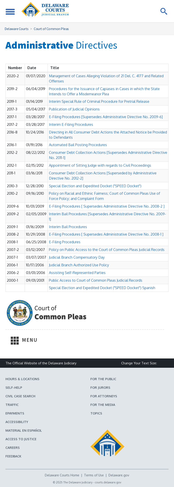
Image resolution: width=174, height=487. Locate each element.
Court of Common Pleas (51, 28)
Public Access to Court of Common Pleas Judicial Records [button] (95, 280)
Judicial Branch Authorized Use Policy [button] (79, 265)
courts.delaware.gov (108, 482)
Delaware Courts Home (62, 475)
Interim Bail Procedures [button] (68, 227)
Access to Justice (20, 439)
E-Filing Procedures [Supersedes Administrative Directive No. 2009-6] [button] (106, 117)
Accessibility (16, 422)
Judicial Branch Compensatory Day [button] (77, 257)
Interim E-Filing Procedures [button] (71, 124)
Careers (12, 448)
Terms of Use (94, 475)
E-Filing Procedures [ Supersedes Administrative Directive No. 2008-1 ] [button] (106, 234)
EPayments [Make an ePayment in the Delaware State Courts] (14, 413)
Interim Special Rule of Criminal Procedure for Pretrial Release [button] (99, 101)
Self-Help (13, 387)
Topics (96, 413)
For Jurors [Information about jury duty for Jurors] (100, 387)
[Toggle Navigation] (10, 11)
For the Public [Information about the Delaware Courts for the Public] (103, 379)
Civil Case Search (20, 396)
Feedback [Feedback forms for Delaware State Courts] (13, 456)
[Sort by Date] (32, 68)
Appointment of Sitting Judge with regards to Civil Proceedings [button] (100, 165)
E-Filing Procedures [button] (64, 242)
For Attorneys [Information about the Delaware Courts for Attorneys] (103, 396)
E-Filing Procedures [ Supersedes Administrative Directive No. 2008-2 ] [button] (106, 206)
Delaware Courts (17, 28)
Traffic (12, 405)
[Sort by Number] (15, 68)
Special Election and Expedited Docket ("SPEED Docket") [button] (95, 186)
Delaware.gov (119, 475)
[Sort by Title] (54, 68)
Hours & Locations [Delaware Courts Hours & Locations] (22, 379)
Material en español (23, 430)
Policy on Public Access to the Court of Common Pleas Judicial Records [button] (106, 249)
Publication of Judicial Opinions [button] (74, 109)
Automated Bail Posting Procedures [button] (78, 145)
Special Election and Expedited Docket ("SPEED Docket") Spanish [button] (102, 288)
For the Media (102, 405)
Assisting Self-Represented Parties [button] (77, 272)
